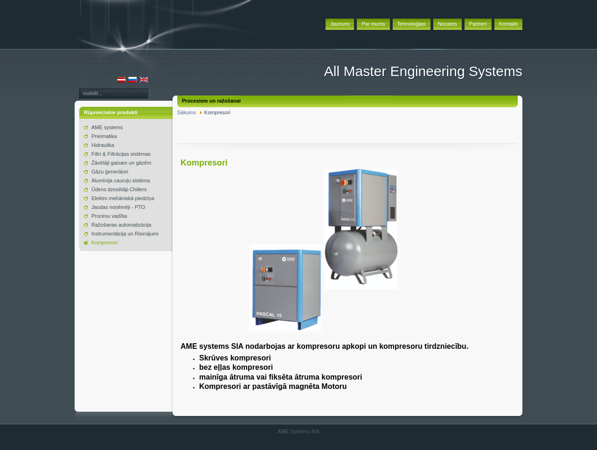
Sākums (186, 112)
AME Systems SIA (298, 431)
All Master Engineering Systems (423, 71)
